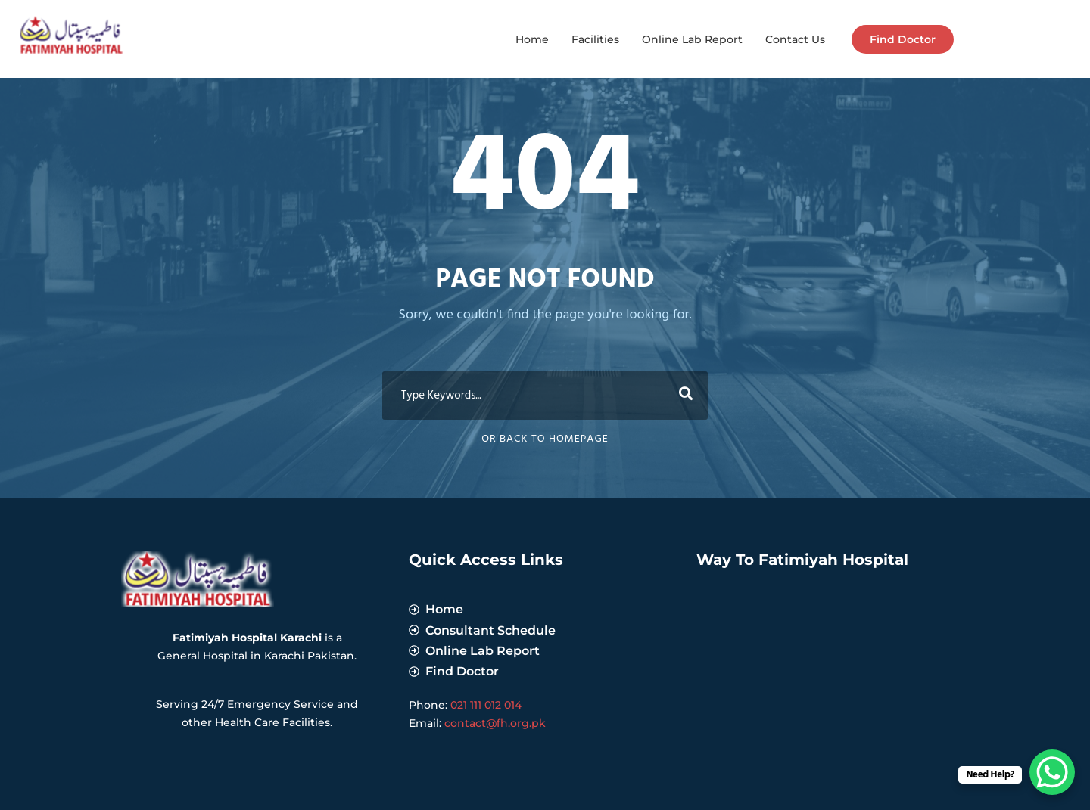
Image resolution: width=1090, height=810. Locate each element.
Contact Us (795, 39)
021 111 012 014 (486, 705)
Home (532, 39)
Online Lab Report (692, 39)
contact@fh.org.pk (495, 723)
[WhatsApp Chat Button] (1052, 772)
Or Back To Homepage (545, 439)
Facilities (595, 39)
